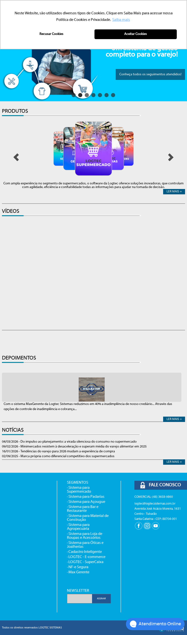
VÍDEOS (10, 211)
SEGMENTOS (77, 483)
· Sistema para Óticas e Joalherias (85, 545)
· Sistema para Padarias (85, 497)
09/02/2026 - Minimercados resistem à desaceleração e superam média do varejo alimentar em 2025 (74, 446)
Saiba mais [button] (121, 20)
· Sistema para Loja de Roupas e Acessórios (84, 536)
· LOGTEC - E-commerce (86, 557)
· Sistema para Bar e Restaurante (82, 509)
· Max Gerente (78, 572)
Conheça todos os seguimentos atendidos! (150, 74)
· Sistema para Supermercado (79, 490)
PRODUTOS (15, 111)
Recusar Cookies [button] (51, 34)
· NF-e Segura (77, 567)
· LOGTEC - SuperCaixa (85, 562)
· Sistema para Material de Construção (88, 518)
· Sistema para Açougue (86, 502)
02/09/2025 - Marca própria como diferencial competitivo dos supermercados (58, 456)
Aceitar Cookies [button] (135, 34)
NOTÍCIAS (13, 430)
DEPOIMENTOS (19, 358)
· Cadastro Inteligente (84, 552)
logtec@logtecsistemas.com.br (154, 504)
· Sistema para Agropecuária (78, 527)
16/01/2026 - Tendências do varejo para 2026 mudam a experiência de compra (58, 451)
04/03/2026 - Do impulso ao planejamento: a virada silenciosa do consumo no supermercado (69, 442)
